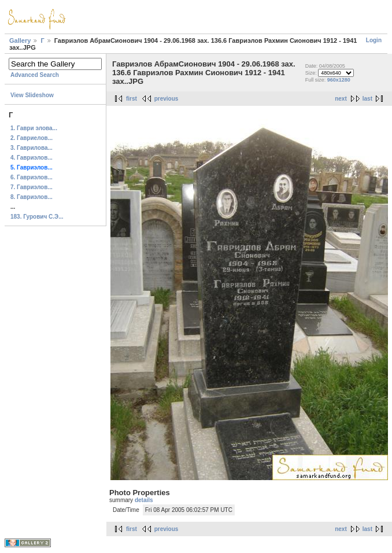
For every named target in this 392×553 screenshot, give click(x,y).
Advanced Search (34, 75)
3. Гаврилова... (31, 148)
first (131, 98)
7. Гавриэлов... (31, 187)
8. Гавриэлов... (31, 197)
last (367, 98)
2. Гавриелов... (31, 138)
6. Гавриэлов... (31, 177)
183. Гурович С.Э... (37, 216)
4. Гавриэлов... (31, 157)
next (341, 98)
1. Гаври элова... (33, 128)
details (144, 500)
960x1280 (338, 80)
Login (374, 40)
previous (166, 98)
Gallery (20, 40)
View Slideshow (32, 95)
